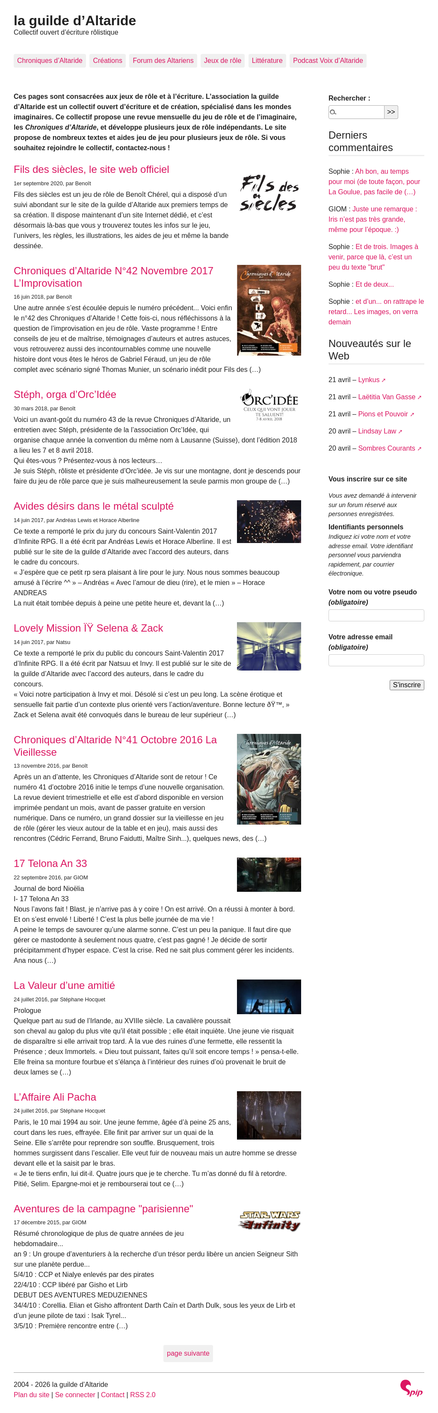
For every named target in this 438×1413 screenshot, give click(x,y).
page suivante (188, 1353)
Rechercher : (349, 98)
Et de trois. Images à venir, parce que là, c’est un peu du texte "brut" (373, 257)
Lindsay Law (377, 431)
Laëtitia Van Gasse (386, 397)
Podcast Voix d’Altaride (328, 60)
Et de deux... (374, 284)
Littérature (267, 60)
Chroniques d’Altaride (50, 60)
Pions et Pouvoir (383, 414)
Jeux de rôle (222, 60)
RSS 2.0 (143, 1394)
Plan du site (32, 1394)
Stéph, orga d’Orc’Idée (65, 394)
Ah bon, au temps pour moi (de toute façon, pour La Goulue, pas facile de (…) (374, 182)
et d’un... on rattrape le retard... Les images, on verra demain (376, 312)
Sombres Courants (386, 448)
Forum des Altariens (163, 60)
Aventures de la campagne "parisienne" (103, 1208)
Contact (112, 1394)
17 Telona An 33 (50, 863)
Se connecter (75, 1394)
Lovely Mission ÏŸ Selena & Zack (88, 628)
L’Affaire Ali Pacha (55, 1097)
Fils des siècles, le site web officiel (91, 169)
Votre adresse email (360, 642)
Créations (107, 60)
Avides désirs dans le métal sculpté (94, 506)
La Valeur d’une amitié (64, 985)
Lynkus (368, 379)
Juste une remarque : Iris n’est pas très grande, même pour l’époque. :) (372, 219)
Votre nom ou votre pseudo (372, 597)
